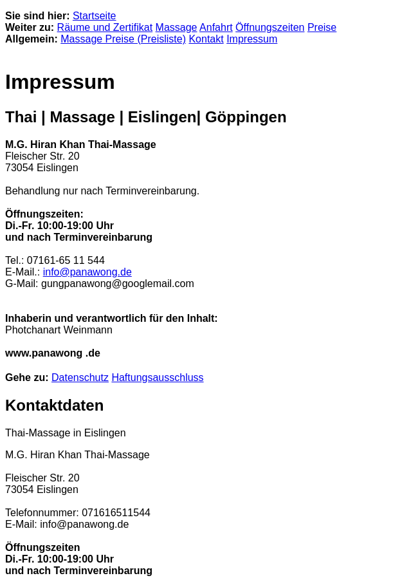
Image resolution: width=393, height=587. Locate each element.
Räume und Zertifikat (105, 27)
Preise (321, 27)
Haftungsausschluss (157, 377)
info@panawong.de (87, 271)
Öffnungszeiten (269, 27)
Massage (176, 27)
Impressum (251, 38)
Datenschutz (80, 377)
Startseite (94, 15)
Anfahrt (216, 27)
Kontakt (205, 38)
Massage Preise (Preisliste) (123, 38)
